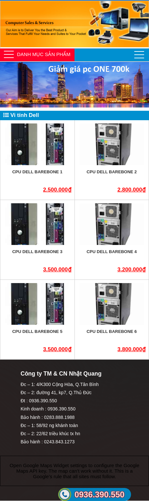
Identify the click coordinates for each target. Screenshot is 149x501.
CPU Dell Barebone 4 (112, 251)
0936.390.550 (99, 494)
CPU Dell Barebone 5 (37, 331)
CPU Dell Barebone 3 (37, 251)
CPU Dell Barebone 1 (37, 171)
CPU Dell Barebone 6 (112, 331)
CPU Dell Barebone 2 (112, 171)
